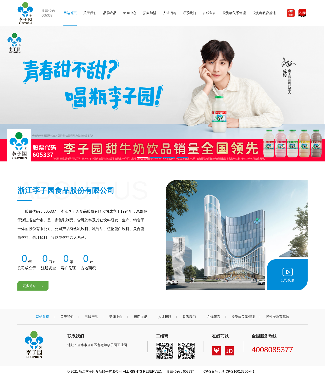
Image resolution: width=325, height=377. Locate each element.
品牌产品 (109, 13)
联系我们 (189, 13)
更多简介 (33, 286)
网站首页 (70, 13)
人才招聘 (169, 13)
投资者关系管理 (234, 13)
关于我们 (90, 13)
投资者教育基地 (264, 13)
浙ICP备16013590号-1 (238, 371)
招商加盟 (149, 13)
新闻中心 (129, 13)
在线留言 (209, 13)
